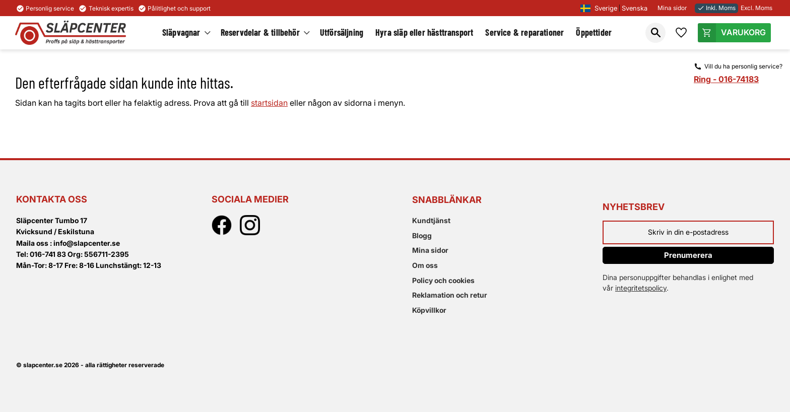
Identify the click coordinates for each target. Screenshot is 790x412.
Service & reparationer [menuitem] (524, 32)
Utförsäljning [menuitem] (341, 32)
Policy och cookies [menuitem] (443, 280)
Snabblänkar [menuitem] (447, 199)
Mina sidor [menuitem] (430, 250)
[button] (655, 33)
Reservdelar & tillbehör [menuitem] (260, 32)
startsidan (269, 103)
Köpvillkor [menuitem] (429, 310)
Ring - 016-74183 (726, 79)
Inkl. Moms (716, 8)
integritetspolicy (641, 288)
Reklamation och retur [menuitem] (449, 295)
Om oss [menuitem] (425, 265)
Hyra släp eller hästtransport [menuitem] (424, 32)
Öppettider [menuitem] (594, 32)
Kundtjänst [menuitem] (431, 220)
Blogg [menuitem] (422, 235)
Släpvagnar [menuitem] (181, 32)
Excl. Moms (756, 8)
